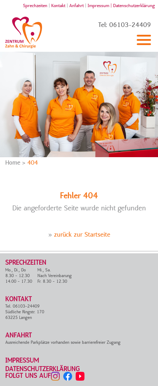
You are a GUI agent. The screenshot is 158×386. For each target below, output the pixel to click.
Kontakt (58, 5)
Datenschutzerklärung (134, 5)
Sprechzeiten (35, 5)
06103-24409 (130, 25)
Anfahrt (76, 5)
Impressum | (100, 5)
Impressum (22, 360)
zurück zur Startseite (82, 234)
